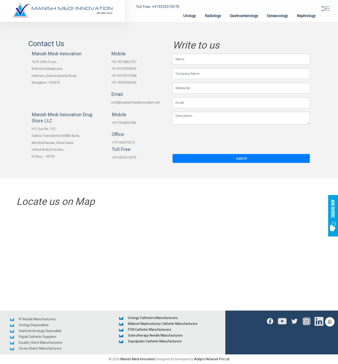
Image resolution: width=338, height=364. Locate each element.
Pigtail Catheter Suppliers (37, 338)
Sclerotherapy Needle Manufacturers (155, 335)
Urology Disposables (34, 326)
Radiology (213, 16)
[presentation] (208, 137)
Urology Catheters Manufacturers (153, 318)
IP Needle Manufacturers (37, 320)
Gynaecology (277, 16)
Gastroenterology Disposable (40, 332)
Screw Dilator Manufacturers (40, 349)
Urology (189, 16)
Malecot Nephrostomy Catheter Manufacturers (163, 324)
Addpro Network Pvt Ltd (211, 359)
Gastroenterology (244, 16)
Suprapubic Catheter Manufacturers (155, 341)
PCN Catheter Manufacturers (149, 329)
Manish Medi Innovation (137, 359)
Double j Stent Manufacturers (40, 343)
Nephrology (306, 16)
